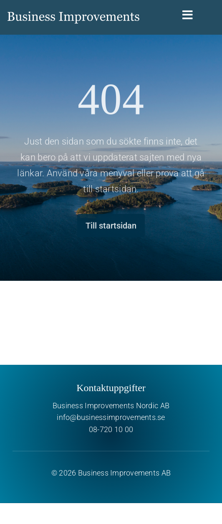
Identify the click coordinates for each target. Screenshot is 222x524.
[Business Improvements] (73, 7)
